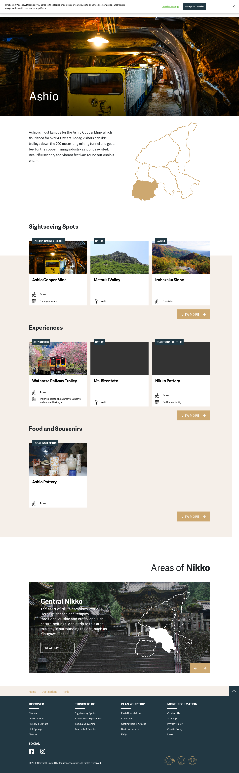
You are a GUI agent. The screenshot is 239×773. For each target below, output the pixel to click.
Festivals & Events (85, 729)
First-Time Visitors (131, 713)
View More (190, 314)
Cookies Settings (170, 6)
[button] (205, 668)
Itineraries (126, 718)
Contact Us (173, 713)
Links (170, 734)
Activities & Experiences (88, 718)
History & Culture (38, 724)
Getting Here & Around (133, 724)
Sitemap (172, 718)
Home (32, 692)
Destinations (49, 692)
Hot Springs (35, 729)
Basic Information (131, 729)
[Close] (233, 6)
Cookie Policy (175, 729)
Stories (33, 713)
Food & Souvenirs (85, 724)
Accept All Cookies (194, 6)
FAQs (124, 734)
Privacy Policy (175, 724)
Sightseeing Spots (85, 713)
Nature (33, 734)
